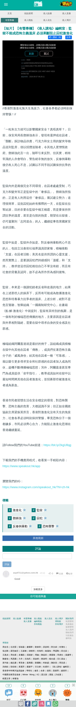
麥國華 (30, 647)
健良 (36, 671)
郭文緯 (54, 647)
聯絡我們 (70, 632)
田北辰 (64, 651)
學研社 (29, 671)
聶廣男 (56, 671)
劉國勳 (38, 663)
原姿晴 (46, 647)
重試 (46, 53)
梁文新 (44, 674)
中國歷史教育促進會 (11, 674)
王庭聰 (24, 651)
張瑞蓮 (22, 647)
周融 (37, 655)
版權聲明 (70, 627)
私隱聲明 (70, 621)
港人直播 (66, 13)
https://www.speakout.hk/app (21, 466)
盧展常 (64, 671)
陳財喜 (54, 663)
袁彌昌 (22, 655)
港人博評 (66, 20)
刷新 (31, 53)
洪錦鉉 (5, 667)
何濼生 (62, 647)
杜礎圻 (46, 667)
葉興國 (30, 663)
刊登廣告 (70, 635)
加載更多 (38, 589)
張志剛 (5, 651)
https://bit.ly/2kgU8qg (57, 445)
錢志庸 (13, 663)
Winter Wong (28, 674)
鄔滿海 (48, 651)
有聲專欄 (9, 20)
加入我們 (70, 630)
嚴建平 (30, 667)
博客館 (58, 621)
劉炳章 (38, 647)
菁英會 (22, 663)
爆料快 (69, 638)
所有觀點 (38, 624)
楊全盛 (52, 659)
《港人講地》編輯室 (60, 667)
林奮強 (15, 678)
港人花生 (47, 20)
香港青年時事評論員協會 (13, 671)
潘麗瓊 (52, 655)
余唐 (43, 671)
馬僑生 (60, 655)
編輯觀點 (38, 621)
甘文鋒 (38, 667)
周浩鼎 (62, 663)
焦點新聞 (28, 13)
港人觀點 (28, 20)
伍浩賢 (13, 647)
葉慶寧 (68, 655)
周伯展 (13, 655)
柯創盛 (46, 663)
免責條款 (70, 624)
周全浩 (5, 647)
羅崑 (51, 674)
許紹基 (58, 674)
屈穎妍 (30, 655)
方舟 (21, 659)
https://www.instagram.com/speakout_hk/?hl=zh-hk (35, 487)
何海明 (40, 651)
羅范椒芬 (14, 651)
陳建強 (5, 659)
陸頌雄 (13, 667)
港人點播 (47, 13)
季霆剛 (56, 651)
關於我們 (70, 618)
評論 (7, 564)
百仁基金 (61, 659)
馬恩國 (13, 659)
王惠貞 (5, 655)
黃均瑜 (5, 663)
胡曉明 (32, 651)
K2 (38, 674)
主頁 (9, 13)
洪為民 (28, 659)
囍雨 (49, 671)
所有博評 (59, 624)
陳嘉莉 (44, 655)
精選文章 (6, 678)
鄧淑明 (44, 659)
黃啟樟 (36, 659)
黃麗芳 (22, 667)
